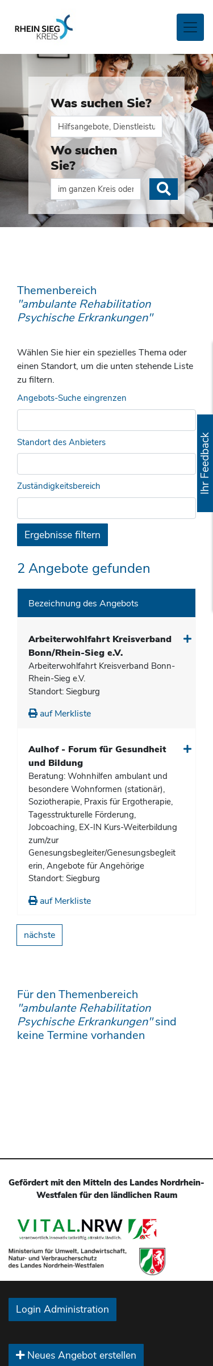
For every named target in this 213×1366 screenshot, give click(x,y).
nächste (39, 935)
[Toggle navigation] (190, 27)
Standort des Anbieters (61, 442)
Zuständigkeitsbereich (59, 486)
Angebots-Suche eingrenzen (72, 398)
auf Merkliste (59, 713)
